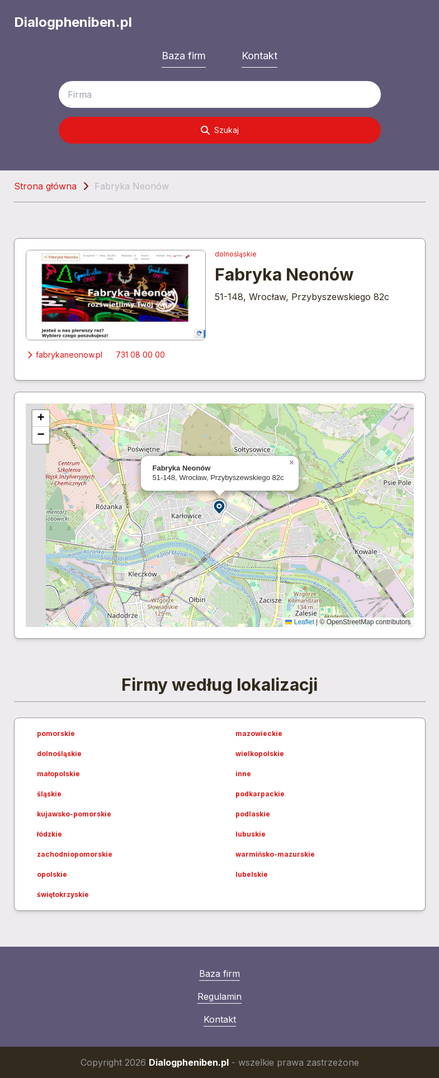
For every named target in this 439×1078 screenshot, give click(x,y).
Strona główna (45, 186)
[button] (220, 506)
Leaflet (299, 622)
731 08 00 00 (140, 354)
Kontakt (259, 55)
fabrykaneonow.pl (64, 354)
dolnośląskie (236, 254)
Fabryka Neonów (284, 274)
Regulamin (219, 996)
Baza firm (184, 55)
